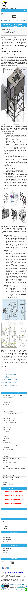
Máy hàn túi (6, 550)
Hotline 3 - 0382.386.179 (14, 499)
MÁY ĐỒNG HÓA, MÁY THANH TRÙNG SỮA (12, 470)
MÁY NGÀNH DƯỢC (8, 402)
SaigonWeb (3, 588)
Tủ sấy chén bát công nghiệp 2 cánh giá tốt (9, 387)
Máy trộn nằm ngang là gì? (9, 32)
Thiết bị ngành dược (7, 548)
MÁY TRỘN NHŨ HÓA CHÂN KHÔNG (11, 413)
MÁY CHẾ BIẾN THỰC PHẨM (9, 475)
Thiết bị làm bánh (7, 537)
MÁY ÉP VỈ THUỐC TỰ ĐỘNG (10, 409)
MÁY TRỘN (6, 434)
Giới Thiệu (5, 524)
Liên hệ (5, 528)
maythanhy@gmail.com (21, 584)
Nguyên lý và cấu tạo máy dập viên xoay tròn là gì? (10, 380)
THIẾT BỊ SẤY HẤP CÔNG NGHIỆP (10, 418)
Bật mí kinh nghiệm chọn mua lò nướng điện (9, 376)
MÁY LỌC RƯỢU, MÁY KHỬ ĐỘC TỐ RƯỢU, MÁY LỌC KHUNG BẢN (14, 466)
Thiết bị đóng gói (7, 539)
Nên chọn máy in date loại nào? (7, 377)
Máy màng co (6, 552)
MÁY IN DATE (6, 440)
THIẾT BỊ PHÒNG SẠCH (8, 473)
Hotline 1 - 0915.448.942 (14, 491)
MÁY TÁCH (6, 436)
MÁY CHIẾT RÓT (6, 442)
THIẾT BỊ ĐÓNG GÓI (7, 427)
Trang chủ (5, 521)
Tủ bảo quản (6, 555)
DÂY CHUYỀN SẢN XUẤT (9, 400)
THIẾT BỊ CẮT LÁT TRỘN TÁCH (9, 429)
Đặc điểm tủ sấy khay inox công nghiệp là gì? (9, 385)
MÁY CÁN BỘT (7, 456)
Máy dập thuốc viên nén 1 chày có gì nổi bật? (9, 379)
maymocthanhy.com (9, 584)
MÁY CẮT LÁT (7, 438)
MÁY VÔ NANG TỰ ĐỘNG (9, 415)
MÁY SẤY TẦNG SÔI (8, 411)
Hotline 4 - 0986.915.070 (14, 503)
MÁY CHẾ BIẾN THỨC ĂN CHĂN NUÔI (11, 477)
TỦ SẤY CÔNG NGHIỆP (9, 420)
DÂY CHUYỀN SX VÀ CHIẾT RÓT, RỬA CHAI (12, 445)
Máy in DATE (6, 541)
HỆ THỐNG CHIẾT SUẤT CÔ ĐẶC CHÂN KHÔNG (13, 395)
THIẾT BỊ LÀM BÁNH (7, 451)
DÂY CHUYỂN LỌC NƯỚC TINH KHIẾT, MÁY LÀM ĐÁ (14, 468)
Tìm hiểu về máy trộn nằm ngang (9, 31)
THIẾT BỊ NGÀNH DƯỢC (8, 397)
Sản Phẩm (5, 526)
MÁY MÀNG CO (6, 460)
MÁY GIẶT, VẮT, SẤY (7, 482)
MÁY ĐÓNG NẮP (7, 447)
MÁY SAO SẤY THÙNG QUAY (10, 422)
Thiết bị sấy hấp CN (7, 535)
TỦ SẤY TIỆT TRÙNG (8, 425)
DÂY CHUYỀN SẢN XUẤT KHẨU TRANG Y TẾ (12, 479)
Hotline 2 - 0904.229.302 (14, 495)
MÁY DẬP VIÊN (7, 404)
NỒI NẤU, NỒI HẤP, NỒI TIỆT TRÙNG (10, 462)
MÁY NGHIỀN (7, 431)
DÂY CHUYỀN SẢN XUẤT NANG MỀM (12, 406)
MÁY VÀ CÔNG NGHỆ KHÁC (9, 484)
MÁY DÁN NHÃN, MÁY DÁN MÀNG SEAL (11, 458)
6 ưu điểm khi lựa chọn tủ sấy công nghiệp (9, 374)
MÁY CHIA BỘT (7, 454)
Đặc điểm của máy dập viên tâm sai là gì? (9, 382)
